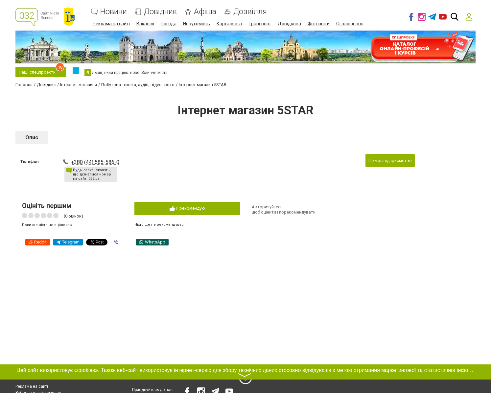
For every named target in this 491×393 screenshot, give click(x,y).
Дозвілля (250, 11)
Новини (113, 11)
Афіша (205, 11)
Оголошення (349, 23)
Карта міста (229, 23)
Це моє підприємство (390, 160)
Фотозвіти (319, 23)
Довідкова (289, 23)
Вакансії (145, 23)
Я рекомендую (187, 208)
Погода (168, 23)
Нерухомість (196, 23)
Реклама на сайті (111, 23)
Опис (31, 137)
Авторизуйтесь (268, 206)
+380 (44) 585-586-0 (95, 162)
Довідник (160, 11)
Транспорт (259, 23)
